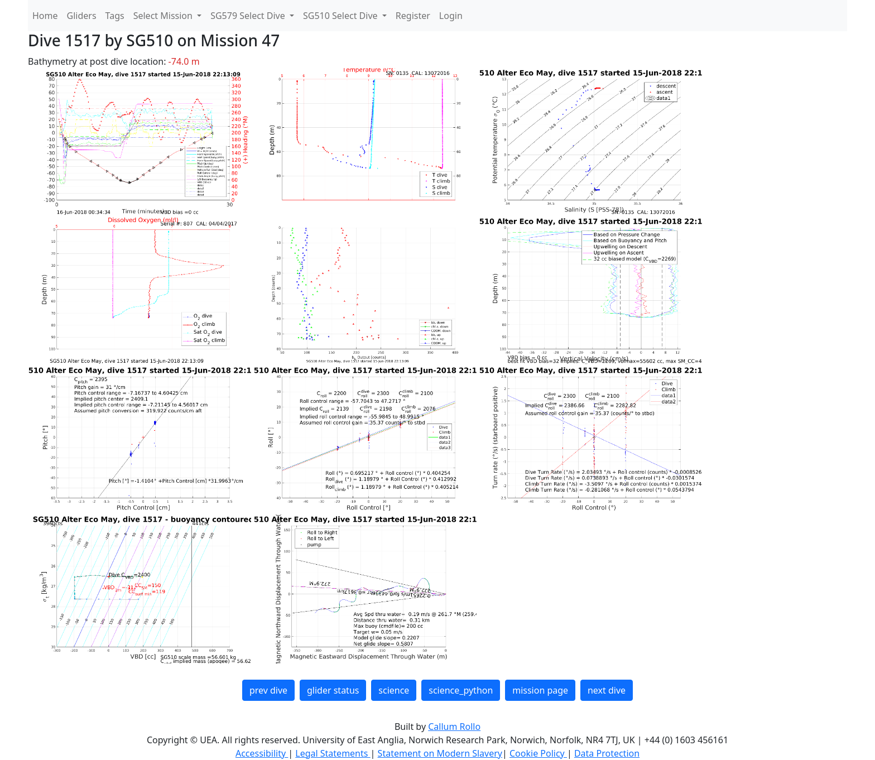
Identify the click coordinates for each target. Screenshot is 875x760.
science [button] (393, 690)
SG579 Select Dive (248, 15)
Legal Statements (332, 753)
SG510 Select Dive (341, 15)
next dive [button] (607, 690)
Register (413, 15)
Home (45, 15)
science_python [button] (461, 690)
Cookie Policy (538, 753)
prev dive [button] (268, 690)
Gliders (82, 15)
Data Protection (607, 753)
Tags (114, 15)
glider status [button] (333, 690)
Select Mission (164, 15)
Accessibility (261, 753)
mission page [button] (540, 690)
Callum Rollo (454, 726)
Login (451, 15)
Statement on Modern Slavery (440, 753)
